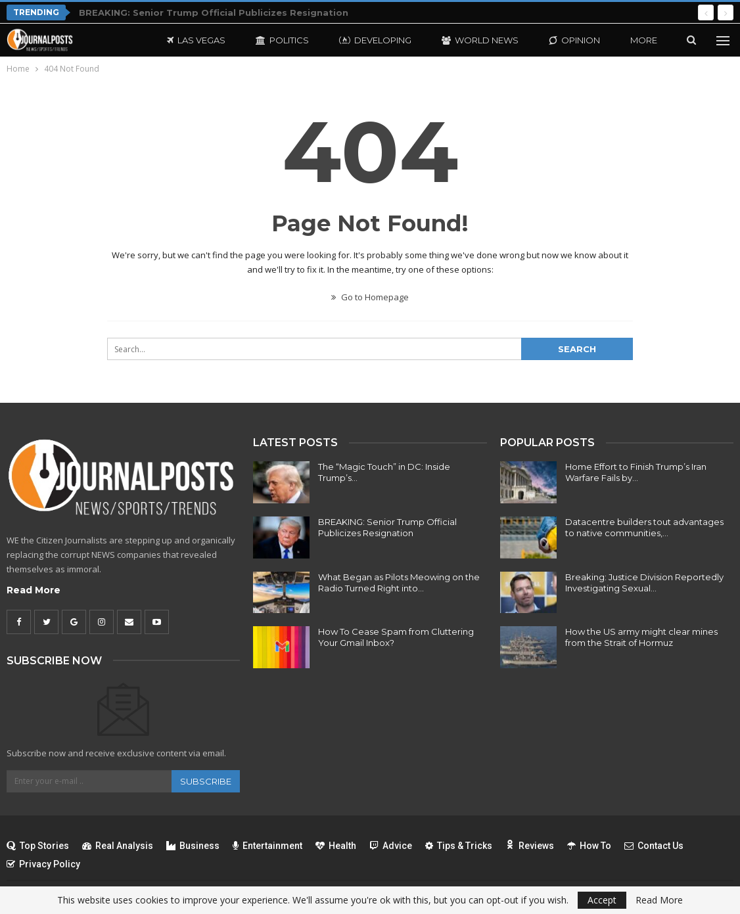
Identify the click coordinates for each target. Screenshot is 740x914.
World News (480, 40)
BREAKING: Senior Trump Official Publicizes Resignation (213, 12)
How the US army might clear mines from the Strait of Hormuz (641, 637)
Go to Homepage (370, 297)
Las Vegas (196, 40)
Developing (375, 40)
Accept (602, 900)
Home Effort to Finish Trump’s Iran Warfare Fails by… (635, 472)
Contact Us (653, 845)
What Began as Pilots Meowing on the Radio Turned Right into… (399, 582)
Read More (33, 590)
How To (589, 845)
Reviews (529, 845)
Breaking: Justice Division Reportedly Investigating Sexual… (644, 582)
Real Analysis (117, 845)
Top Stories (38, 845)
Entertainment (267, 845)
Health (335, 845)
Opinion (574, 40)
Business (193, 845)
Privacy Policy (43, 864)
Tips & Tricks (458, 845)
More (643, 40)
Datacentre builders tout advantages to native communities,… (644, 527)
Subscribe (205, 781)
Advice (390, 845)
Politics (282, 40)
